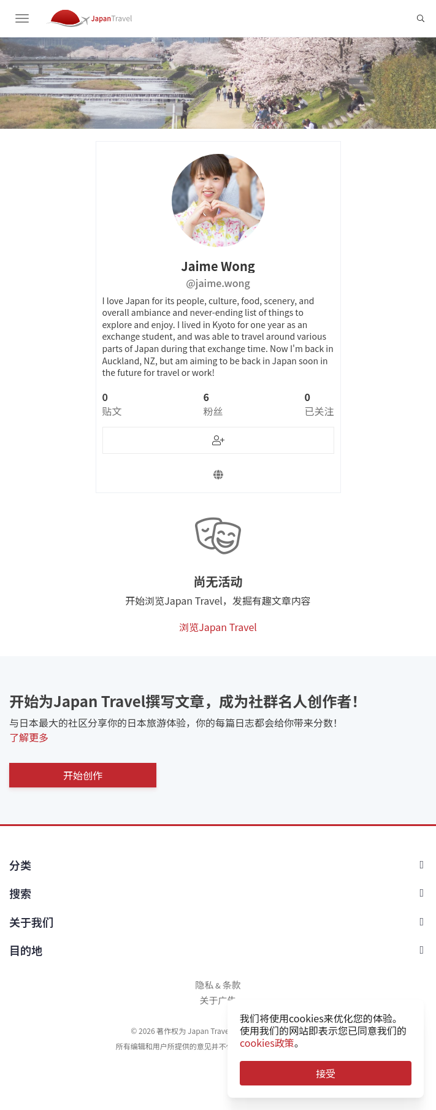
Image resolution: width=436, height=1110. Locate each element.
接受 (325, 1073)
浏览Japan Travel (218, 626)
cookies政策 (267, 1042)
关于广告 (217, 999)
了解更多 (28, 737)
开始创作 (82, 775)
